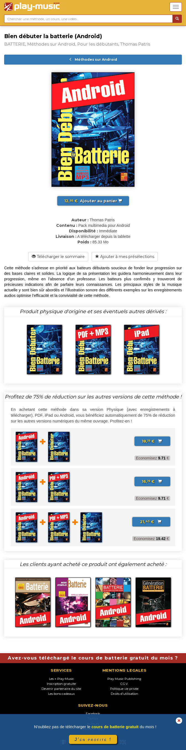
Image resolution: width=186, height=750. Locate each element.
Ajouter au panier (93, 200)
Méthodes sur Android (93, 59)
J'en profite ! (93, 739)
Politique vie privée (124, 689)
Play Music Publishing (124, 679)
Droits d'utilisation (124, 694)
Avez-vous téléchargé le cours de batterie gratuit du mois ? (93, 658)
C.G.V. (124, 684)
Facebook (93, 714)
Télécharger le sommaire (58, 256)
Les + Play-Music (61, 679)
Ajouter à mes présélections (124, 256)
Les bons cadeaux (61, 694)
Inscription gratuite (61, 684)
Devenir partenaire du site (61, 689)
